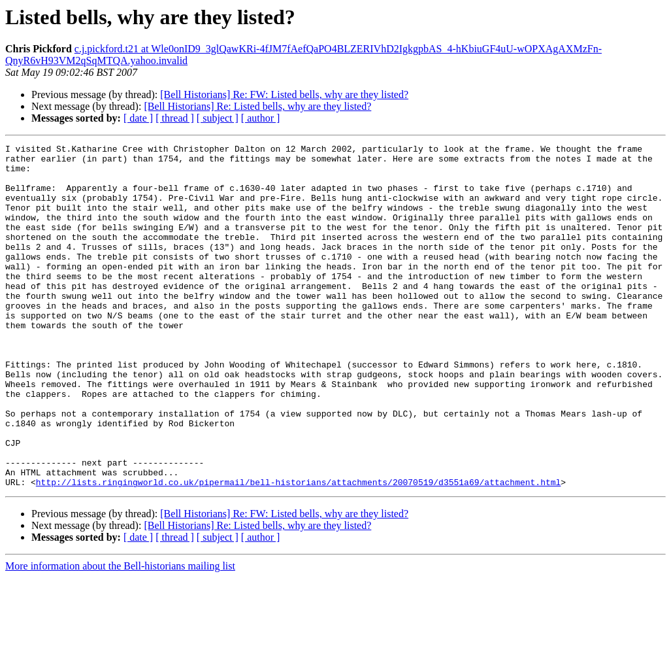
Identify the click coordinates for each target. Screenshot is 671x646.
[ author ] (260, 118)
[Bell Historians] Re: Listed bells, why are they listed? (257, 106)
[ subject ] (217, 118)
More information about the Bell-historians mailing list (120, 634)
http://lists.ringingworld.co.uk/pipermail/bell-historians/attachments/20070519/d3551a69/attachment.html (298, 550)
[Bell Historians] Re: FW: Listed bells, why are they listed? (284, 94)
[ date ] (138, 118)
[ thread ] (174, 118)
